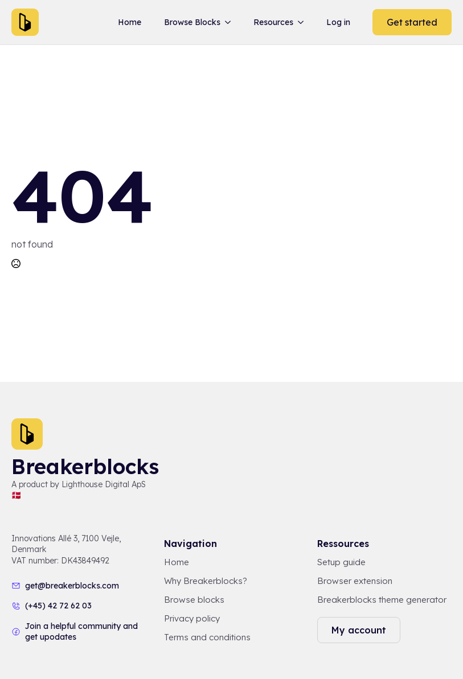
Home (129, 22)
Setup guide (341, 562)
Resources (273, 22)
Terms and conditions (207, 637)
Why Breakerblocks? (205, 580)
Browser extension (354, 580)
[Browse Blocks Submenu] (230, 22)
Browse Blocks (192, 22)
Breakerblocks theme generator (381, 599)
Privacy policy (192, 618)
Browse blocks (194, 599)
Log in (338, 22)
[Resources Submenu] (303, 22)
